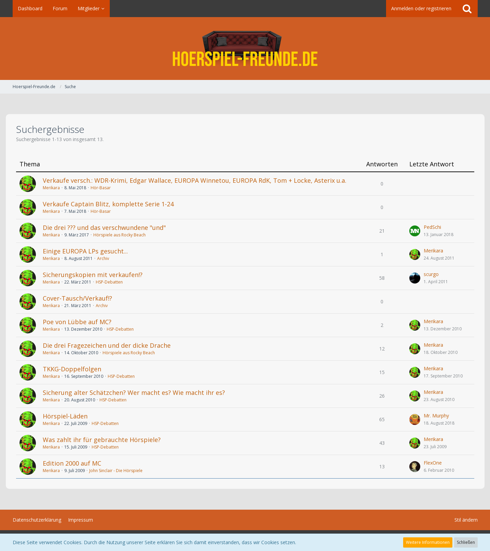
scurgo (431, 274)
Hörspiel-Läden (65, 416)
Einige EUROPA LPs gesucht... (85, 251)
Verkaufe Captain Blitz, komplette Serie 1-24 (108, 204)
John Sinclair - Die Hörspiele (116, 470)
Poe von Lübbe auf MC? (77, 322)
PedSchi (432, 227)
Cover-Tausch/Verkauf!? (77, 298)
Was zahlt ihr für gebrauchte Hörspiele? (102, 440)
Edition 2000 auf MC (72, 463)
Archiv (103, 258)
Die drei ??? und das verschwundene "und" (104, 227)
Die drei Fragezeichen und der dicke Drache (107, 345)
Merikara (51, 188)
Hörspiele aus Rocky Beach (119, 235)
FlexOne (433, 462)
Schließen (466, 542)
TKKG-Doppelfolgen (72, 369)
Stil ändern (466, 519)
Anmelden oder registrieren (421, 8)
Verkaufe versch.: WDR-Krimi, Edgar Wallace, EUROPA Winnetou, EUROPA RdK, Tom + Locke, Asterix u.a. (194, 180)
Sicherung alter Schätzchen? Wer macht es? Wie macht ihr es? (134, 392)
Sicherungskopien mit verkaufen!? (93, 275)
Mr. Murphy (436, 415)
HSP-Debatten (109, 282)
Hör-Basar (101, 188)
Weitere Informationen (428, 542)
